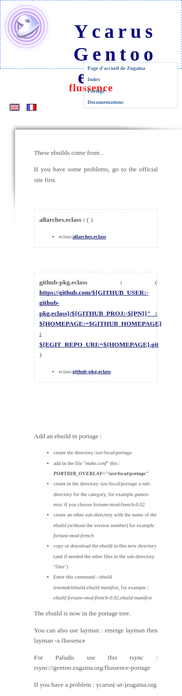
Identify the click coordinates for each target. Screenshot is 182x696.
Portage (96, 91)
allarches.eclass (89, 236)
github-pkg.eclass (91, 371)
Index (93, 79)
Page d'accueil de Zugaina (116, 68)
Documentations (105, 102)
